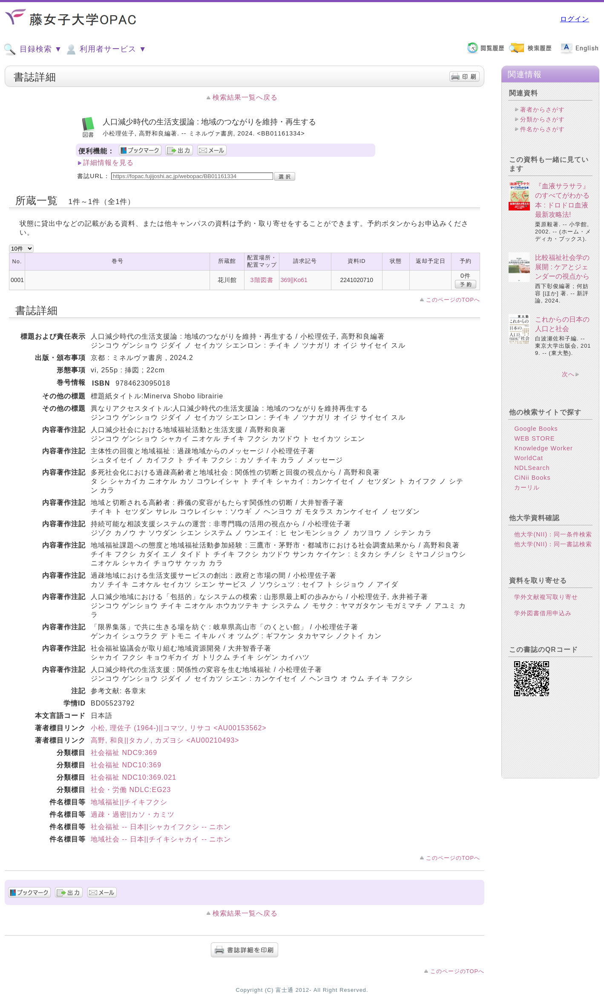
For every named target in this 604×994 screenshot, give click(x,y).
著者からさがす (542, 109)
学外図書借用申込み (543, 613)
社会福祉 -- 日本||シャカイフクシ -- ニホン (161, 826)
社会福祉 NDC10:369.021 (133, 777)
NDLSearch (531, 467)
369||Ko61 (294, 280)
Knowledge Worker (543, 448)
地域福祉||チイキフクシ (129, 802)
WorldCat (528, 458)
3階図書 (261, 280)
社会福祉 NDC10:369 (126, 765)
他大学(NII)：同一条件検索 (553, 534)
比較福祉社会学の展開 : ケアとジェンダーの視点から (562, 267)
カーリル (527, 487)
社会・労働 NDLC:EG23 (131, 789)
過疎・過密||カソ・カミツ (133, 814)
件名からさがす (542, 129)
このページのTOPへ (453, 300)
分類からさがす (542, 119)
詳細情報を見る (108, 162)
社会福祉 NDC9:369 (124, 752)
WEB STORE (534, 438)
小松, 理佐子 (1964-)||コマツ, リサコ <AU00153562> (179, 728)
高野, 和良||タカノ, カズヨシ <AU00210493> (165, 740)
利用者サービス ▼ (105, 49)
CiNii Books (532, 477)
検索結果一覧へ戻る (245, 97)
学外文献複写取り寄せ (546, 597)
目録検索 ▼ (32, 49)
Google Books (536, 428)
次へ (568, 374)
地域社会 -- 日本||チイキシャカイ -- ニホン (161, 839)
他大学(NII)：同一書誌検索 (553, 544)
